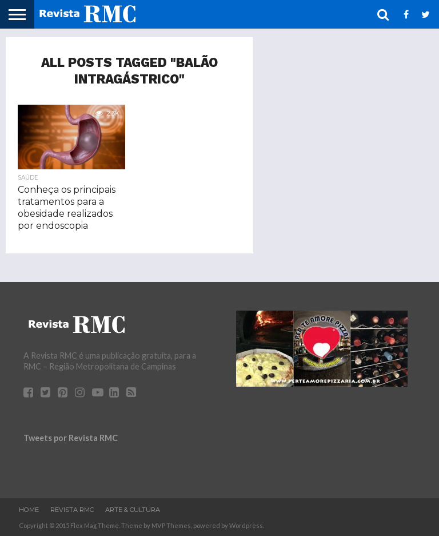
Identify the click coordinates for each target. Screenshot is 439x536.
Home (29, 510)
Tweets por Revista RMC (70, 438)
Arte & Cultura (132, 510)
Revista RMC (72, 510)
